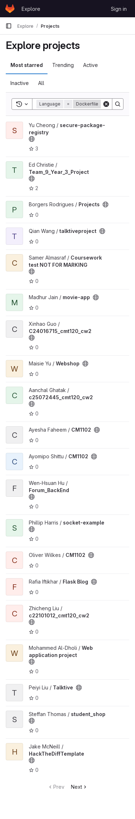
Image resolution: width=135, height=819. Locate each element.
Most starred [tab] (26, 65)
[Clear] (106, 104)
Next (79, 787)
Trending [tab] (63, 65)
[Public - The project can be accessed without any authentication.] (32, 139)
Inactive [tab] (19, 83)
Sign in (119, 9)
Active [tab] (90, 65)
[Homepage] (10, 8)
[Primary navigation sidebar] (8, 26)
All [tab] (41, 83)
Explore (31, 9)
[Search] (117, 104)
